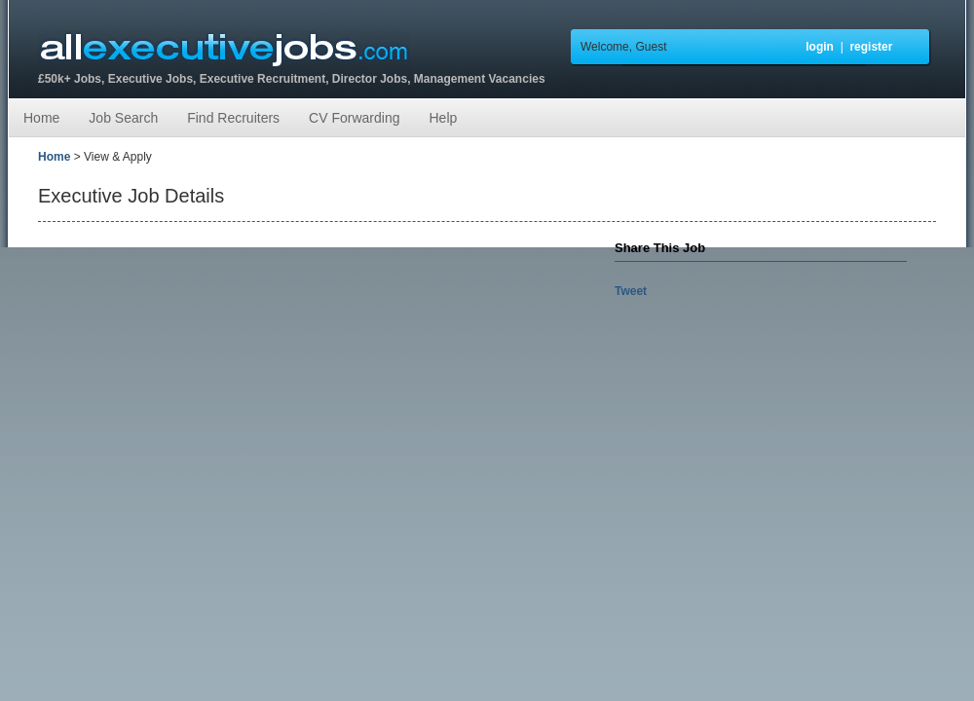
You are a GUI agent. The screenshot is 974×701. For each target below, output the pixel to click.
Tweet (631, 291)
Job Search (123, 118)
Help (443, 118)
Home (41, 118)
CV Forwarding (354, 118)
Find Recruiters (233, 118)
